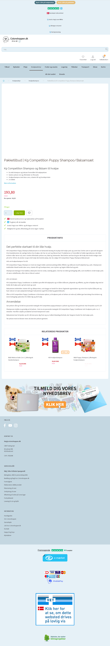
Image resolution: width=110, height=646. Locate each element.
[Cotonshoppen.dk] (15, 40)
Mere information (10, 183)
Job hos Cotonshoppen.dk (12, 526)
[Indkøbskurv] (103, 57)
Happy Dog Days (9, 532)
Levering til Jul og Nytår (11, 501)
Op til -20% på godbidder (67, 3)
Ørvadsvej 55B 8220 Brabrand (8, 450)
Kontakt (6, 529)
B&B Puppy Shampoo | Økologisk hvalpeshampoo (85, 359)
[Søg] (106, 49)
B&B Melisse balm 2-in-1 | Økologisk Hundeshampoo (20, 359)
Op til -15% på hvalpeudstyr (44, 3)
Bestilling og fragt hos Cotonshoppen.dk (16, 478)
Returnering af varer (10, 488)
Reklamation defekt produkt (12, 485)
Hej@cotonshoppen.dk (12, 441)
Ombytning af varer (10, 492)
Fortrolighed (8, 482)
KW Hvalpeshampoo (55, 358)
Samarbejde (7, 522)
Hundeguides (8, 516)
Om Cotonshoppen (10, 519)
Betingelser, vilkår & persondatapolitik (16, 475)
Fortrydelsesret (8, 498)
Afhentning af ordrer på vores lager (14, 495)
